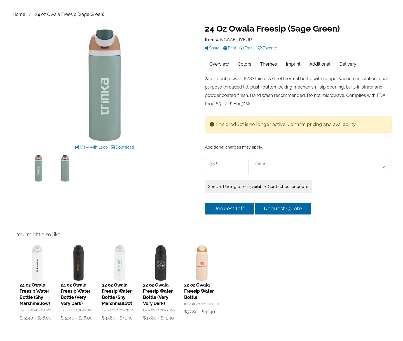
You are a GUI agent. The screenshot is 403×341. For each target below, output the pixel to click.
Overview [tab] (219, 64)
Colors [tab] (244, 64)
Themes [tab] (268, 64)
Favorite (267, 48)
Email (247, 48)
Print (229, 48)
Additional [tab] (320, 64)
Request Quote (283, 209)
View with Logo (91, 147)
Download (122, 147)
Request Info (229, 209)
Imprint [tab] (293, 64)
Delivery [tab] (348, 64)
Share (212, 48)
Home (19, 14)
